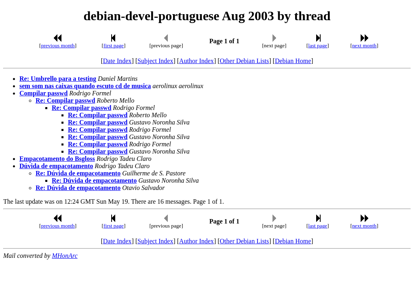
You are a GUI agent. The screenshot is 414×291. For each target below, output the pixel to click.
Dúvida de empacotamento (56, 165)
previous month (57, 45)
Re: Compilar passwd (65, 100)
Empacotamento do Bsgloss (57, 158)
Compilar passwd (43, 93)
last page (317, 45)
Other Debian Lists (244, 60)
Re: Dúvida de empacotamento (78, 173)
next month (364, 45)
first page (114, 45)
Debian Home (293, 60)
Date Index (117, 60)
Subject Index (155, 60)
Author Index (196, 60)
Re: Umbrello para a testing (57, 78)
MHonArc (64, 255)
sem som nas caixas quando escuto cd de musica (85, 85)
